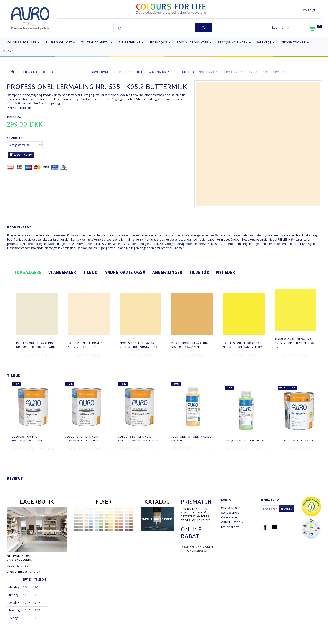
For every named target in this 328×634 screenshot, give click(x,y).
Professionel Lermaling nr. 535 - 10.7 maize (189, 345)
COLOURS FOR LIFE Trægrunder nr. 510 (27, 438)
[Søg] (203, 27)
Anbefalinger (167, 272)
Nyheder (225, 272)
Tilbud (90, 272)
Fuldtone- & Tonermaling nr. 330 (191, 438)
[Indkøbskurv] (315, 29)
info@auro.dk (29, 571)
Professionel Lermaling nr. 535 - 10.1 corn (86, 345)
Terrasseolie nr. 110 (299, 440)
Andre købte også (125, 272)
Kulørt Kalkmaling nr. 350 (246, 440)
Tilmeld (286, 508)
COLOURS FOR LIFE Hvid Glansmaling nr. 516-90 (83, 438)
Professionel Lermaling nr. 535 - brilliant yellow (243, 345)
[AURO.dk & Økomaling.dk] (30, 17)
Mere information (19, 108)
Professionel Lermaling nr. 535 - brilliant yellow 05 (295, 343)
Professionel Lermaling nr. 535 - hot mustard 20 (138, 345)
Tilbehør (199, 272)
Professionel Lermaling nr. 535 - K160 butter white (36, 345)
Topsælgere (27, 272)
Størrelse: (16, 137)
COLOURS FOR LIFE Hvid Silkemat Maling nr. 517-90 (138, 438)
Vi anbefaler (62, 272)
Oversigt (308, 10)
